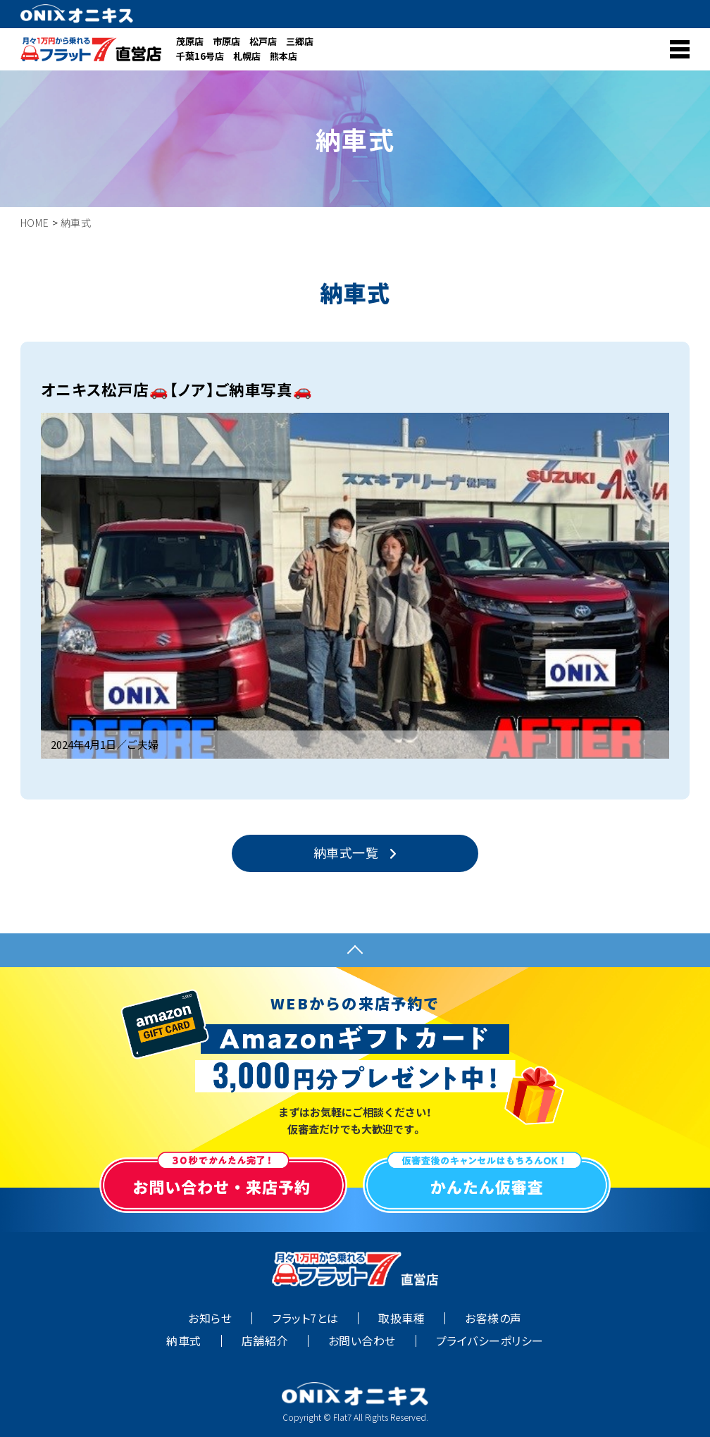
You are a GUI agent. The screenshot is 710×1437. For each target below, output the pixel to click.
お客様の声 (493, 1318)
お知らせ (210, 1318)
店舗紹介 (265, 1341)
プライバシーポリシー (490, 1341)
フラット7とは (305, 1318)
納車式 (183, 1341)
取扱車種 (401, 1318)
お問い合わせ (362, 1341)
